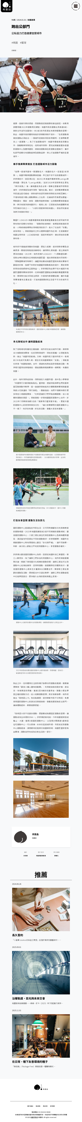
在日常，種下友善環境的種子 (30, 1062)
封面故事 (31, 19)
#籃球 (23, 42)
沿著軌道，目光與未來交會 (28, 998)
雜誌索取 (38, 1106)
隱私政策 (45, 1106)
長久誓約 (17, 935)
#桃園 (15, 42)
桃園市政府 (34, 1117)
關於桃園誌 (30, 1106)
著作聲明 (52, 1106)
